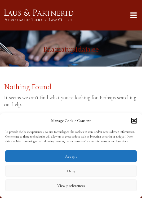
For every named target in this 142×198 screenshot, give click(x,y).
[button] (134, 120)
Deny (71, 171)
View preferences (71, 185)
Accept (71, 156)
